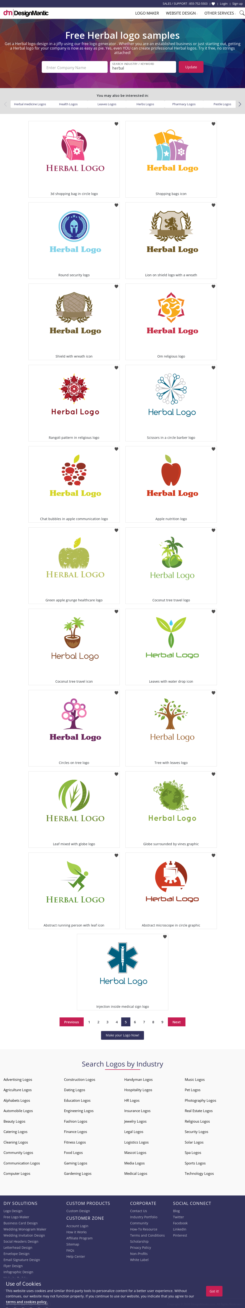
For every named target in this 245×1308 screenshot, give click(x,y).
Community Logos (18, 1151)
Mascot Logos (135, 1151)
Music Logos (195, 1078)
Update (191, 67)
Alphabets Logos (17, 1099)
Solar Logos (194, 1140)
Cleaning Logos (16, 1140)
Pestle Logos (222, 103)
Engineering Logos (79, 1109)
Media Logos (134, 1161)
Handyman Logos (138, 1078)
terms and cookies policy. (27, 1302)
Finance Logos (75, 1130)
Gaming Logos (75, 1161)
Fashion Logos (75, 1119)
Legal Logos (133, 1130)
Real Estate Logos (199, 1109)
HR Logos (131, 1099)
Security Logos (196, 1130)
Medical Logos (135, 1172)
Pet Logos (192, 1088)
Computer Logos (17, 1172)
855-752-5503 (198, 3)
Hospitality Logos (138, 1088)
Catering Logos (15, 1130)
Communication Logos (22, 1161)
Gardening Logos (77, 1172)
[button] (240, 103)
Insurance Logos (137, 1109)
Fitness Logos (75, 1140)
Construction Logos (79, 1078)
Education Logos (77, 1099)
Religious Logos (197, 1119)
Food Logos (73, 1151)
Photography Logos (200, 1099)
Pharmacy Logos (184, 103)
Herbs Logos (145, 103)
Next (177, 1020)
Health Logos (68, 103)
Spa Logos (193, 1151)
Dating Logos (74, 1088)
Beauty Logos (14, 1119)
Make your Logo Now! (122, 1034)
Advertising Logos (18, 1078)
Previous (71, 1020)
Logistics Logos (136, 1140)
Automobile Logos (18, 1109)
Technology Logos (199, 1172)
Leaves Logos (107, 103)
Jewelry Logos (135, 1119)
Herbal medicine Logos (30, 103)
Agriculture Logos (18, 1088)
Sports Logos (195, 1161)
